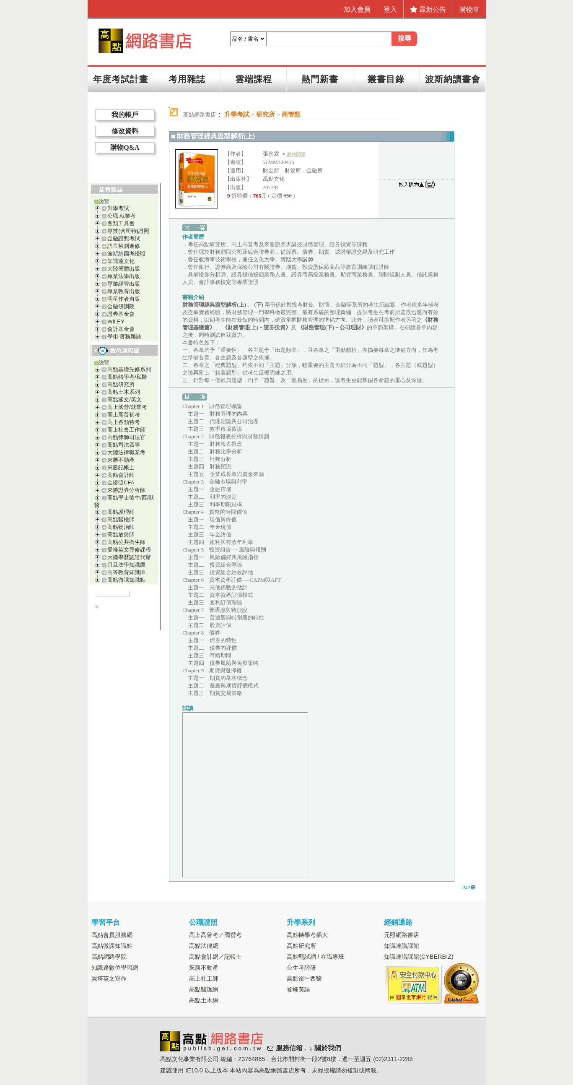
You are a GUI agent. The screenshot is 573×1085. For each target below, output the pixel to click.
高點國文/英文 (124, 399)
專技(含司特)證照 (128, 231)
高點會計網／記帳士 (215, 956)
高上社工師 (203, 978)
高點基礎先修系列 (129, 369)
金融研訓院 (121, 306)
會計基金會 (121, 329)
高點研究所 (121, 384)
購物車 (469, 9)
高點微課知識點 (126, 580)
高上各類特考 (123, 422)
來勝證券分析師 (126, 490)
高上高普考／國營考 (215, 934)
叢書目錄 (386, 79)
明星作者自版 (123, 299)
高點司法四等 (123, 445)
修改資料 (124, 131)
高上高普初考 (123, 414)
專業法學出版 (123, 276)
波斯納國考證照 (126, 253)
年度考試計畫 (120, 79)
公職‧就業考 (121, 216)
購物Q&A (124, 147)
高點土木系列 (123, 392)
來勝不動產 (121, 460)
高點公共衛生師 (126, 542)
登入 (390, 9)
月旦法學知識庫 (126, 565)
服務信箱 (289, 1047)
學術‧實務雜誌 (124, 336)
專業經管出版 (123, 284)
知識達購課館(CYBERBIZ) (419, 956)
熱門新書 (319, 79)
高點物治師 (121, 527)
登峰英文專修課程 (129, 549)
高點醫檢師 (121, 519)
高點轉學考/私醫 (127, 377)
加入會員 (357, 9)
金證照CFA (120, 482)
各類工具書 (121, 223)
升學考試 (118, 208)
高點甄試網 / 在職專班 (316, 956)
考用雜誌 (187, 79)
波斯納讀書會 (452, 79)
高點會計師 (121, 475)
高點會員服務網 (111, 934)
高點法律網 (203, 945)
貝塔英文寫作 (109, 978)
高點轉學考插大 (307, 934)
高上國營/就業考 (127, 407)
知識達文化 (121, 261)
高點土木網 (203, 1000)
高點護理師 (121, 512)
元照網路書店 (401, 934)
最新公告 (428, 9)
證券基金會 (121, 314)
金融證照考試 (123, 238)
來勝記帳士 (121, 467)
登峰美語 (298, 989)
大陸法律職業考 (126, 452)
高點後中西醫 (304, 978)
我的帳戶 (124, 114)
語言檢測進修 (123, 246)
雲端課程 (253, 79)
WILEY (115, 321)
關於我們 (327, 1047)
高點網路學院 (109, 956)
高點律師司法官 (126, 437)
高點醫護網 (203, 989)
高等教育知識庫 (126, 572)
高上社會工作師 (126, 430)
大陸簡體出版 (123, 268)
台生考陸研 (301, 967)
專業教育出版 (123, 291)
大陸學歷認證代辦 (129, 557)
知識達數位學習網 (114, 967)
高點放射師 (121, 534)
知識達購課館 (401, 945)
